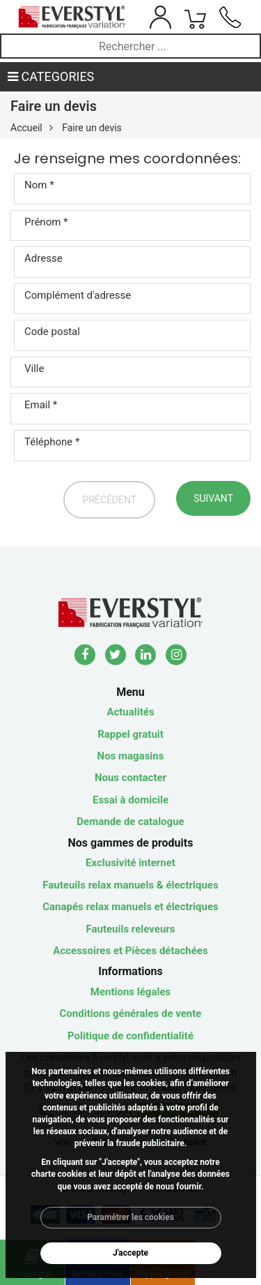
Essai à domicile (130, 800)
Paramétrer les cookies (130, 1217)
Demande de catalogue (130, 821)
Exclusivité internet (130, 862)
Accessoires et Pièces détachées (130, 950)
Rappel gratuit (130, 734)
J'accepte (130, 1253)
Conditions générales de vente (131, 1013)
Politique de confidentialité (130, 1036)
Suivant (213, 498)
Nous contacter (130, 777)
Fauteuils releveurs (130, 929)
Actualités (130, 712)
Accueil (26, 127)
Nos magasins (130, 756)
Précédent (109, 499)
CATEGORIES (51, 76)
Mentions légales (130, 992)
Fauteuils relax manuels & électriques (130, 885)
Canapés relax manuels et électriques (130, 906)
